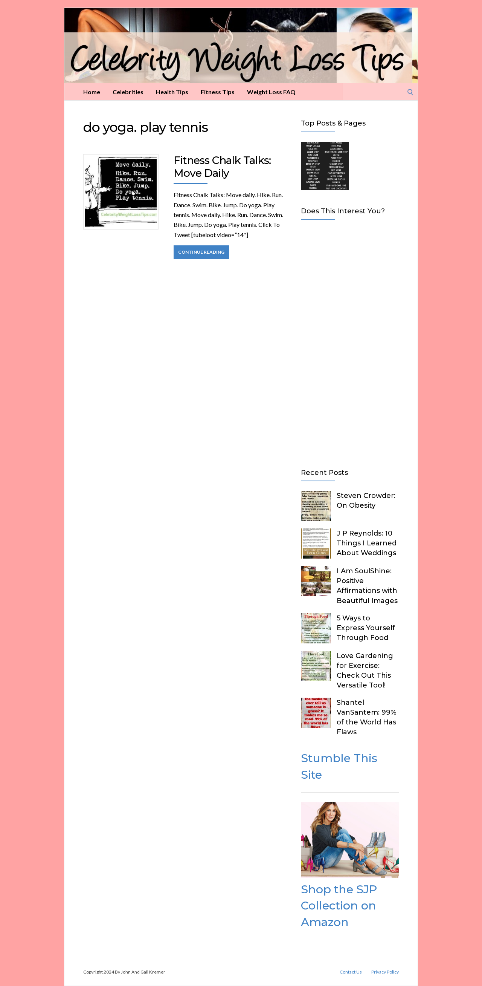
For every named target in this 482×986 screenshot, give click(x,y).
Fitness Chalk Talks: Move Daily (222, 166)
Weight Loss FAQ (271, 91)
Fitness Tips (218, 91)
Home (91, 91)
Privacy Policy (385, 972)
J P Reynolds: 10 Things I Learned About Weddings (367, 543)
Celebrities (128, 91)
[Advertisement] (350, 343)
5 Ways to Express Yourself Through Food (366, 628)
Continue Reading (201, 252)
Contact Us (351, 972)
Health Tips (172, 91)
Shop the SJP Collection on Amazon (339, 905)
